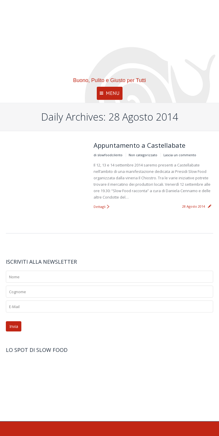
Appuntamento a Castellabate (139, 145)
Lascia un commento (179, 155)
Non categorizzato (143, 155)
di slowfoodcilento (108, 155)
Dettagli (100, 206)
